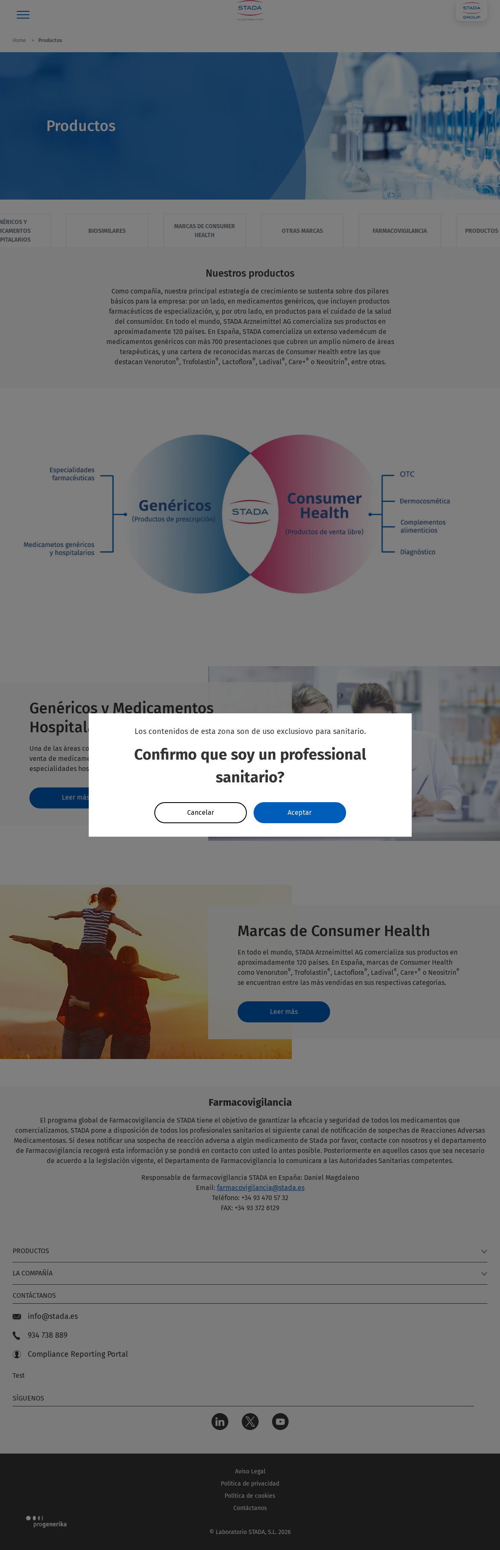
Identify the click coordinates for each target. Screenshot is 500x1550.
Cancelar (200, 812)
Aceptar (300, 812)
